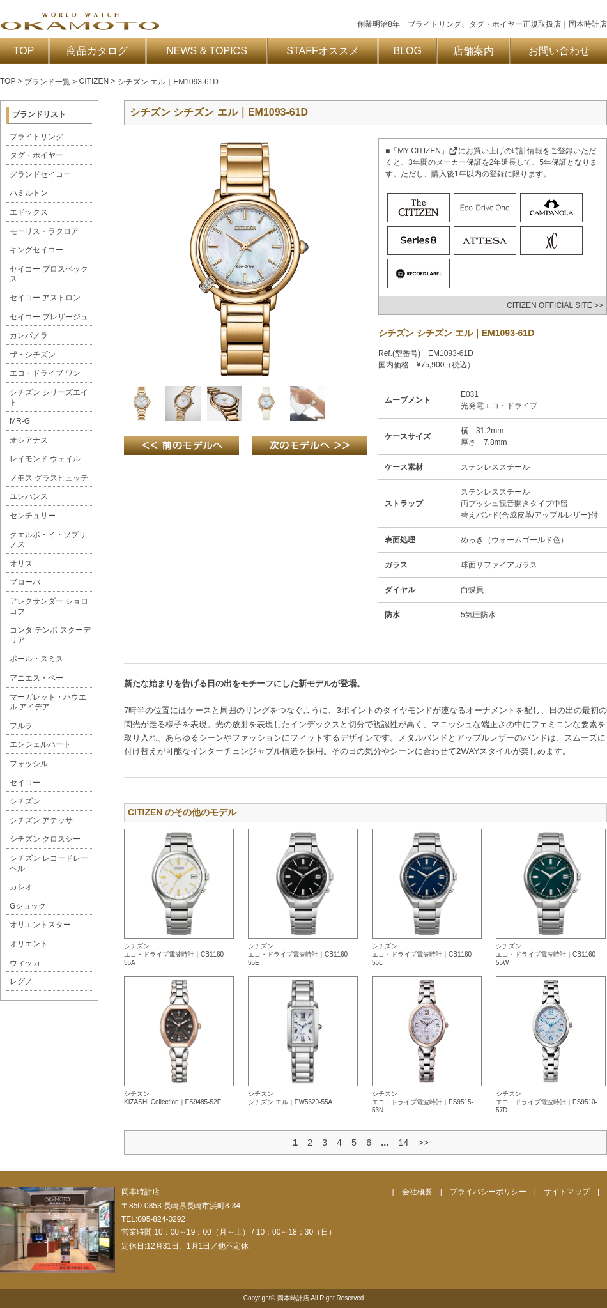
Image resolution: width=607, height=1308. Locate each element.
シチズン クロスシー (45, 839)
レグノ (21, 981)
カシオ (21, 886)
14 (403, 1142)
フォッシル (29, 763)
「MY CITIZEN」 (424, 150)
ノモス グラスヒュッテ (49, 477)
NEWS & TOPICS (206, 50)
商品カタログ (97, 50)
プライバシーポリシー (488, 1191)
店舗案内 (473, 50)
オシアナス (29, 440)
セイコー (25, 782)
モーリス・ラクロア (44, 231)
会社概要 (417, 1191)
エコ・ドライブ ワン (45, 373)
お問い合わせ (559, 50)
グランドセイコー (40, 174)
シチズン (25, 801)
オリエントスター (40, 924)
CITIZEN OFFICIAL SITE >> (555, 305)
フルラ (21, 725)
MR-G (20, 421)
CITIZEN (94, 81)
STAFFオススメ (322, 50)
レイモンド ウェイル (45, 458)
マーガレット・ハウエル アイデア (48, 702)
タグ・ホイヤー (36, 155)
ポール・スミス (36, 658)
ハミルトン (29, 193)
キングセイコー (36, 249)
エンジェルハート (40, 744)
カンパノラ (29, 335)
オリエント (29, 943)
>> (423, 1142)
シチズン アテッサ (41, 820)
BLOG (408, 50)
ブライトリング (36, 136)
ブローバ (25, 582)
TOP (24, 50)
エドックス (29, 212)
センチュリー (33, 515)
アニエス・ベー (36, 677)
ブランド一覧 (47, 81)
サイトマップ (567, 1191)
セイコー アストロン (45, 297)
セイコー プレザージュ (49, 316)
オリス (21, 563)
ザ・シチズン (33, 354)
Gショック (28, 906)
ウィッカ (25, 962)
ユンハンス (29, 496)
